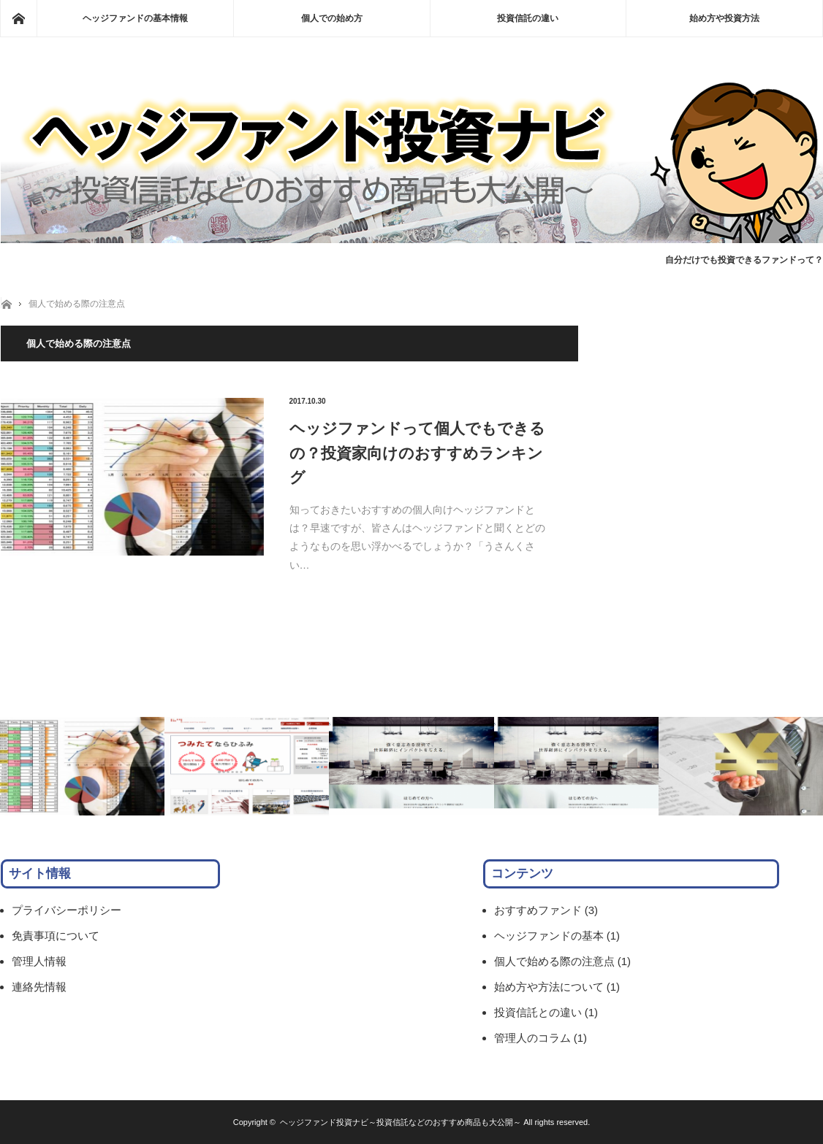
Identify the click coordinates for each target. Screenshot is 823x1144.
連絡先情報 (39, 986)
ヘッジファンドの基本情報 (135, 18)
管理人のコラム (532, 1038)
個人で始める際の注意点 (77, 304)
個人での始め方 (332, 18)
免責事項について (55, 935)
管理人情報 (39, 961)
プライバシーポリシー (66, 910)
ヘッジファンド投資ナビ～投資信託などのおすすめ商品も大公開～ (400, 1122)
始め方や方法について (549, 986)
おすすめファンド (538, 910)
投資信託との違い (538, 1012)
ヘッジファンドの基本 (549, 935)
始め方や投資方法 (724, 18)
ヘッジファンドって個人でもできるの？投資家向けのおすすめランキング (417, 452)
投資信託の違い (527, 18)
